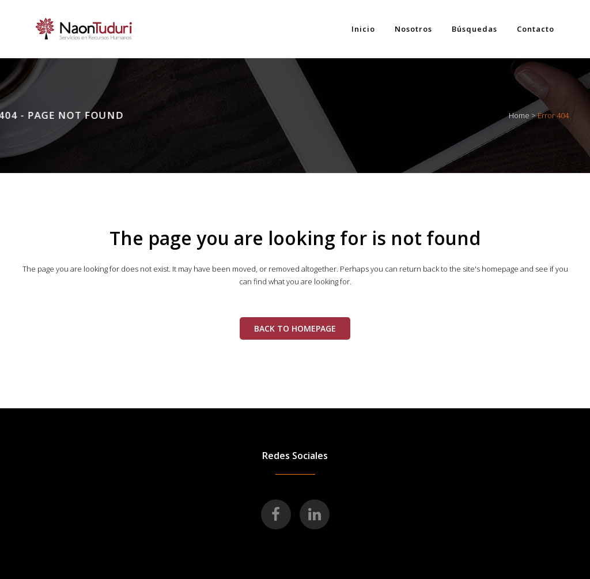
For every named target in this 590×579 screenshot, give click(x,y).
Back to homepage (295, 328)
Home (519, 115)
